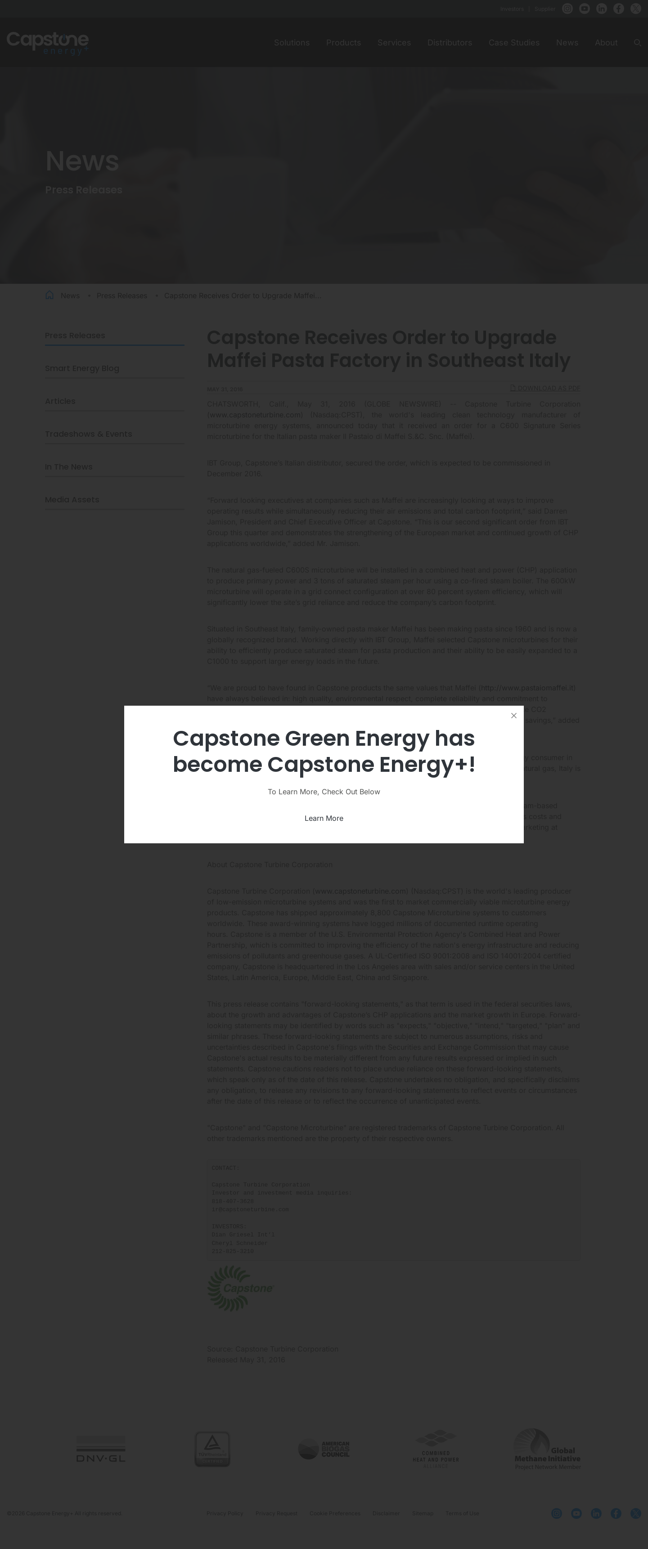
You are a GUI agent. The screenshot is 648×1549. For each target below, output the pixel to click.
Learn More (324, 818)
